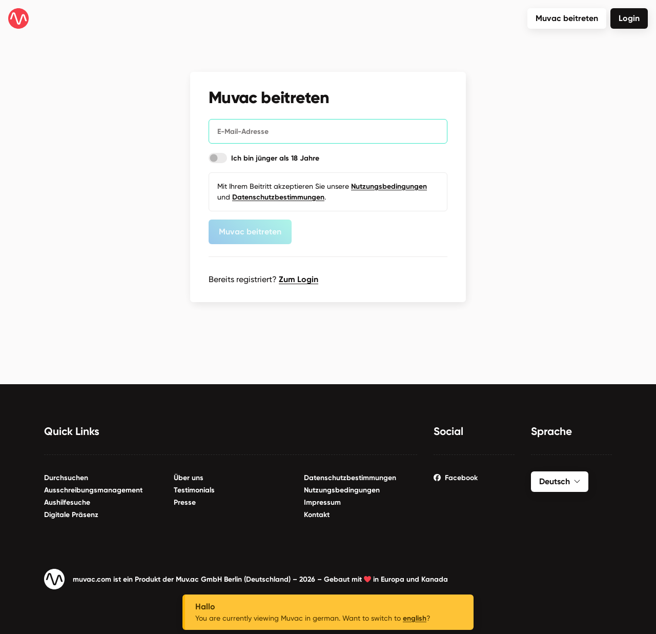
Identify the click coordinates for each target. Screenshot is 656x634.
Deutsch (559, 479)
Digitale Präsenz (71, 512)
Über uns (188, 475)
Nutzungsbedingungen (342, 488)
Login (629, 18)
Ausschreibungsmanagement (93, 488)
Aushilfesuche (67, 500)
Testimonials (194, 488)
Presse (185, 500)
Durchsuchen (66, 475)
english (414, 618)
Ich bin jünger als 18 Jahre (275, 157)
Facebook (456, 475)
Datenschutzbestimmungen (350, 475)
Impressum (322, 500)
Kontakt (317, 512)
